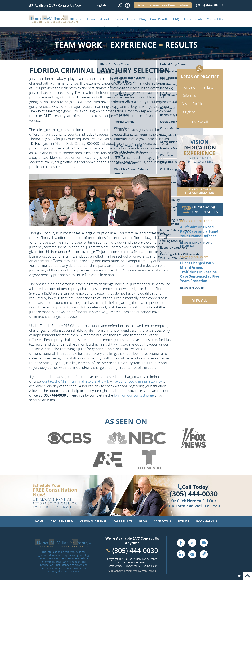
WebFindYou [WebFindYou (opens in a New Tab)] (149, 571)
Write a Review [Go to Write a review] (120, 5)
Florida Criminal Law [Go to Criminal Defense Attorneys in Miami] (197, 87)
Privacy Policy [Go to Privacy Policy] (132, 565)
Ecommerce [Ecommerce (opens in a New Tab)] (130, 571)
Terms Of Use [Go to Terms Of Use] (115, 565)
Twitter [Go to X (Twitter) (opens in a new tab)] (192, 543)
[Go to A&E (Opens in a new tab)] (108, 469)
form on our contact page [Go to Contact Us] (134, 395)
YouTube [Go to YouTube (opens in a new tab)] (204, 543)
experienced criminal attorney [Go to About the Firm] (138, 381)
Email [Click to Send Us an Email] (192, 554)
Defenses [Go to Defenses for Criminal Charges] (189, 95)
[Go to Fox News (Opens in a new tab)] (193, 447)
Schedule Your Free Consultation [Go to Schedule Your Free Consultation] (162, 5)
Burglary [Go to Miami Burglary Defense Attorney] (188, 112)
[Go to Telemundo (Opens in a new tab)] (149, 469)
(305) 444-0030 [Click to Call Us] (194, 494)
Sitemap (183, 521)
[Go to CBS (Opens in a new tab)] (69, 447)
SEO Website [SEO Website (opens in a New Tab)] (115, 571)
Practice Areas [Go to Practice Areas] (124, 19)
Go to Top (247, 576)
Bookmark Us (206, 521)
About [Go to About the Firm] (104, 19)
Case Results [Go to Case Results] (159, 19)
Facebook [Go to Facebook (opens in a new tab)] (181, 543)
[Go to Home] (55, 21)
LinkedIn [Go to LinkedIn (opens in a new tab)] (181, 554)
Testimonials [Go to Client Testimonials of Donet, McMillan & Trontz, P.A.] (193, 19)
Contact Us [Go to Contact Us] (162, 521)
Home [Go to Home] (91, 19)
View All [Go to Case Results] (199, 300)
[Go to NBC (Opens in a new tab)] (136, 447)
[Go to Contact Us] (200, 165)
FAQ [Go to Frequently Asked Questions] (176, 19)
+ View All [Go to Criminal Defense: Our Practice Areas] (200, 122)
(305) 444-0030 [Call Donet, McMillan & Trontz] (209, 4)
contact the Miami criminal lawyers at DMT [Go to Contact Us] (75, 381)
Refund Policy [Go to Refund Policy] (150, 565)
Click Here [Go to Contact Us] (186, 500)
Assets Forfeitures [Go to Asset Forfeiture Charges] (195, 103)
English (101, 5)
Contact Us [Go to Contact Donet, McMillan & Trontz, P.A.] (215, 19)
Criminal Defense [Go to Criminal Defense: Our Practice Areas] (93, 521)
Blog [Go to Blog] (143, 521)
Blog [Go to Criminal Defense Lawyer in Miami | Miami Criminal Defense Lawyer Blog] (142, 19)
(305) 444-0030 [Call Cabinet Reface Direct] (135, 550)
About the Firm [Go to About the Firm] (62, 521)
